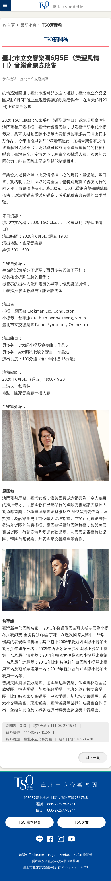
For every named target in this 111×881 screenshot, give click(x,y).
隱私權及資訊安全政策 (47, 861)
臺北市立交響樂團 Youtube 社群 (71, 839)
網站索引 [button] (5, 5)
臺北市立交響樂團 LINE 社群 (39, 839)
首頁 (11, 25)
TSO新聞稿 (52, 25)
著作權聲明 (71, 861)
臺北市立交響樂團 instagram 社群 (61, 839)
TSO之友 (81, 822)
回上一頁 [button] (93, 757)
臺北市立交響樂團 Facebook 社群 (50, 839)
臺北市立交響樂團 (61, 5)
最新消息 (29, 25)
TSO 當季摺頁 (29, 822)
